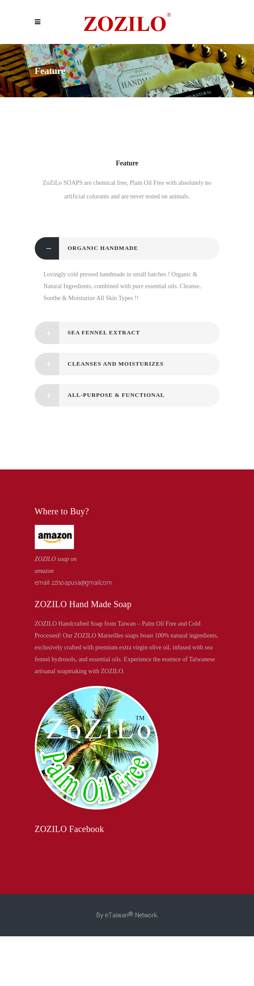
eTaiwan (117, 915)
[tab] (127, 248)
